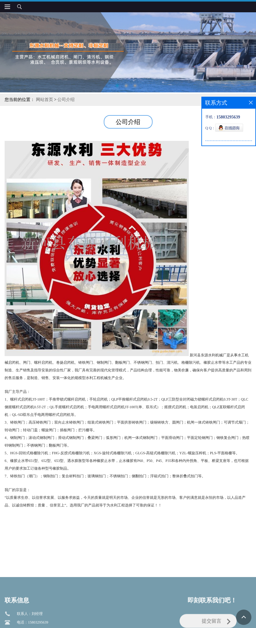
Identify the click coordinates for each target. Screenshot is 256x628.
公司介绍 (66, 99)
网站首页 (44, 99)
